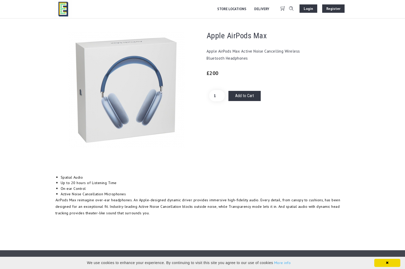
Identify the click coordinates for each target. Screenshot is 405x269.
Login (308, 8)
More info (282, 262)
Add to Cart (244, 95)
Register (333, 8)
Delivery (261, 9)
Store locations (231, 9)
